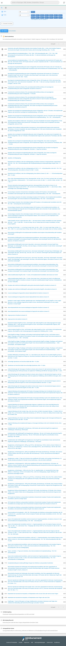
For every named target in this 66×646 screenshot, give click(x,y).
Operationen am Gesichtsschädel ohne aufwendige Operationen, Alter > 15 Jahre (26, 365)
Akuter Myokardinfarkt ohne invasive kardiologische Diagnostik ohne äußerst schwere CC (28, 311)
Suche (4, 31)
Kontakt (20, 642)
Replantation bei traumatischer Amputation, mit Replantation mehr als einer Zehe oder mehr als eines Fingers (33, 593)
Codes (4, 14)
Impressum (26, 642)
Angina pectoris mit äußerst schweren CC (17, 315)
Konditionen (57, 642)
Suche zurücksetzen (12, 30)
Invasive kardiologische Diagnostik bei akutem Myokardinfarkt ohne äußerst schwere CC (28, 297)
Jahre (4, 11)
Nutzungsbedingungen (40, 642)
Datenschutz (50, 642)
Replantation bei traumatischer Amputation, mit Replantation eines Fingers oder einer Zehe (29, 597)
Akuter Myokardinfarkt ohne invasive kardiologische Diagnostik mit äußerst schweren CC (28, 307)
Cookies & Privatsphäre (11, 642)
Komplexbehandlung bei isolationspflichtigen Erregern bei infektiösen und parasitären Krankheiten (30, 563)
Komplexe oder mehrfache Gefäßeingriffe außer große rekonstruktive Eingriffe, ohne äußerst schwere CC (32, 289)
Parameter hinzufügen (6, 23)
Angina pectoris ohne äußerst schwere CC (17, 319)
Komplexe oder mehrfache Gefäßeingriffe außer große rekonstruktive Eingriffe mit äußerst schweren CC (32, 285)
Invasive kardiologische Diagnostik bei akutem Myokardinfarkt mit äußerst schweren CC (28, 293)
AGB (32, 642)
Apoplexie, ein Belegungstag (14, 158)
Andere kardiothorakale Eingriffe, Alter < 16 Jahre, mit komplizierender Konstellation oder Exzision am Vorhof (33, 274)
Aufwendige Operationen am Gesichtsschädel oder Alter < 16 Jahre (23, 361)
